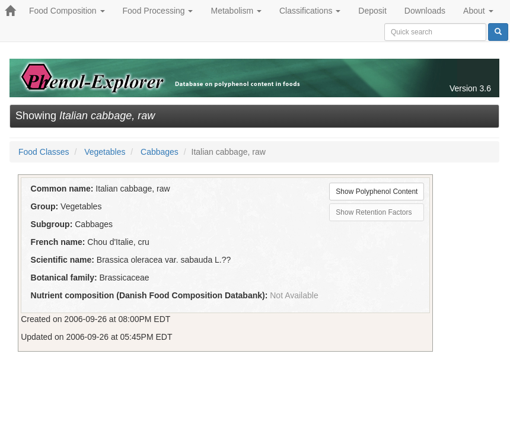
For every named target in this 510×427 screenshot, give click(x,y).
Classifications (309, 10)
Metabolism (236, 10)
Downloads (424, 10)
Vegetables (104, 152)
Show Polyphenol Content (376, 191)
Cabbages (160, 152)
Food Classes (43, 152)
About (478, 10)
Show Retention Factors (374, 212)
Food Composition (67, 10)
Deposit (372, 10)
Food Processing (158, 10)
